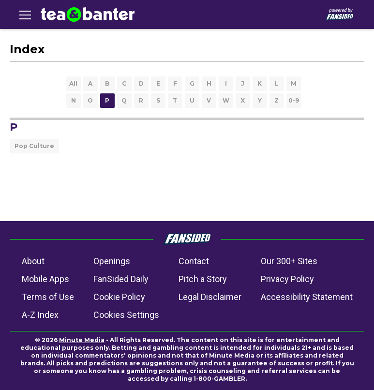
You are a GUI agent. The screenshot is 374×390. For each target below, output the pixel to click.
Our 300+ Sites (289, 261)
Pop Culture (34, 146)
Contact (194, 261)
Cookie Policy (119, 297)
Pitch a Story (203, 279)
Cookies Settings (126, 315)
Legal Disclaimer (210, 297)
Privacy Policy (287, 279)
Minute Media (82, 340)
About (33, 261)
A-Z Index (40, 315)
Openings (111, 261)
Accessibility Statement (307, 297)
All (73, 83)
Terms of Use (48, 297)
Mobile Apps (45, 279)
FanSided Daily (121, 279)
